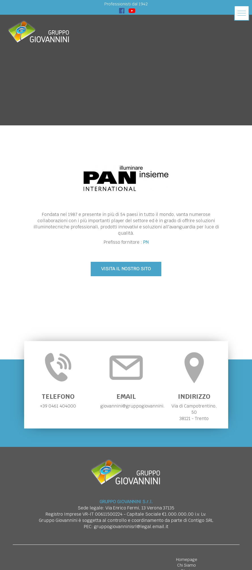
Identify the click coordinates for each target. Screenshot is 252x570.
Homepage (186, 559)
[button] (241, 13)
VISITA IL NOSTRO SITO (126, 269)
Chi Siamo (186, 565)
